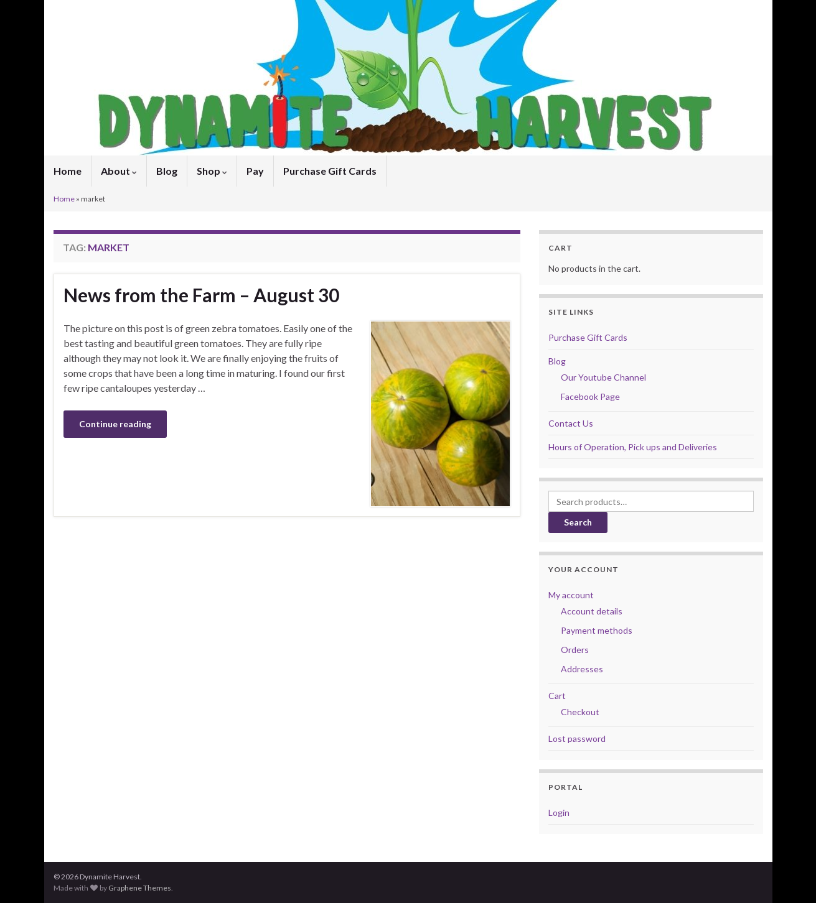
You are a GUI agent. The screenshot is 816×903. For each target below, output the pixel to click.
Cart (557, 695)
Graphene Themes (139, 887)
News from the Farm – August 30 (201, 295)
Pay (255, 171)
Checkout (580, 711)
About (119, 171)
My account (571, 595)
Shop (212, 171)
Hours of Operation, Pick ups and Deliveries (632, 447)
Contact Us (570, 423)
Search (578, 522)
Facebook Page (590, 396)
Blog (166, 171)
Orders (575, 649)
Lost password (577, 738)
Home (68, 171)
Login (559, 812)
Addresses (582, 669)
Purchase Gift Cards (330, 171)
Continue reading (115, 424)
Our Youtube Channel (603, 377)
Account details (591, 611)
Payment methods (596, 630)
